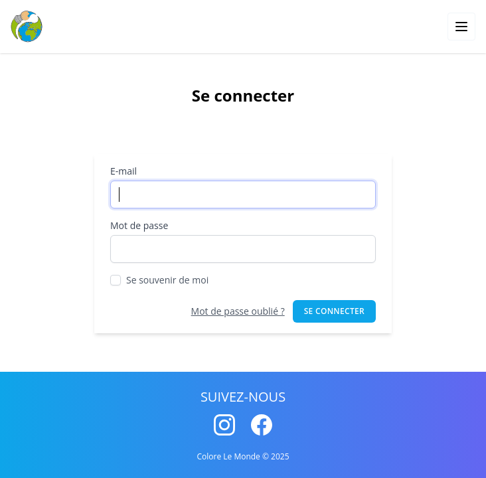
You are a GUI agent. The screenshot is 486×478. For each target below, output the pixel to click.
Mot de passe (139, 225)
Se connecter (334, 311)
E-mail (123, 171)
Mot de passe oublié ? (238, 311)
